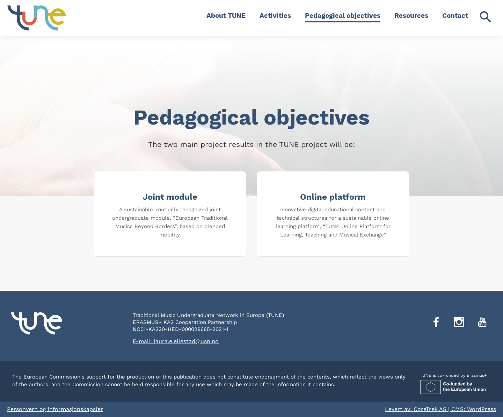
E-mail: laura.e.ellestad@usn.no (176, 341)
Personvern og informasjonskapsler (55, 409)
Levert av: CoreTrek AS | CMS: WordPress (440, 409)
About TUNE (226, 16)
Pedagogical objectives (342, 16)
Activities (275, 16)
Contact (455, 16)
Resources (411, 16)
